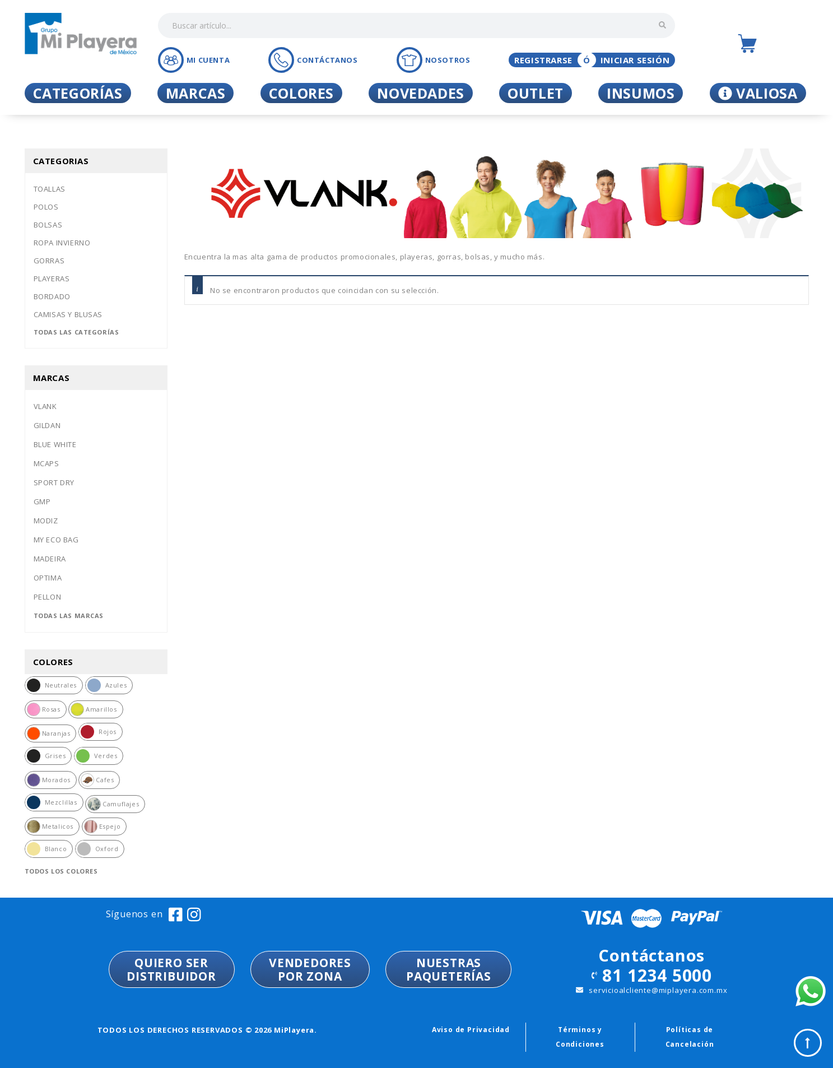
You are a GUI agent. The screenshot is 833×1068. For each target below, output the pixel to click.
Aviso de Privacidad (471, 1029)
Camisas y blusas (68, 314)
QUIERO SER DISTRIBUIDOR (171, 969)
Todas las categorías (76, 332)
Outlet (536, 93)
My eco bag (56, 540)
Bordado (52, 296)
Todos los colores (61, 871)
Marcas (196, 93)
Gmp (42, 501)
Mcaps (46, 463)
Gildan (47, 425)
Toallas (50, 189)
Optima (48, 578)
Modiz (46, 521)
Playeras (52, 278)
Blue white (55, 444)
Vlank (45, 406)
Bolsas (48, 225)
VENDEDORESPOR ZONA (310, 969)
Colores (301, 93)
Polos (46, 207)
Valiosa (758, 93)
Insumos (640, 93)
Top (808, 1043)
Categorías (78, 93)
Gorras (49, 261)
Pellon (48, 597)
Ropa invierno (62, 243)
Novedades (420, 93)
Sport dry (54, 482)
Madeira (50, 559)
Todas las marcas (69, 615)
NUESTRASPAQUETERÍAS (448, 969)
